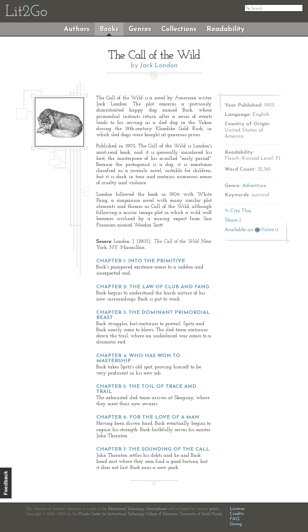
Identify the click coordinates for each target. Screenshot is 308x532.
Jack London (159, 65)
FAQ (235, 519)
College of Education (162, 514)
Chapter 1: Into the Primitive (140, 261)
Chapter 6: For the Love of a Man (147, 417)
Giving (236, 524)
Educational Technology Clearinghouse (137, 509)
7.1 (277, 158)
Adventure (254, 185)
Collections (178, 29)
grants (214, 509)
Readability (225, 29)
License (237, 508)
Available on (251, 230)
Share (231, 220)
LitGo (26, 12)
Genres (140, 29)
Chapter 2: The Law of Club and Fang (152, 287)
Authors (77, 29)
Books (109, 29)
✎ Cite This (238, 211)
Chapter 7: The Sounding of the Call (153, 449)
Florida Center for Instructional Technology (111, 514)
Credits (237, 514)
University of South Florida (201, 514)
